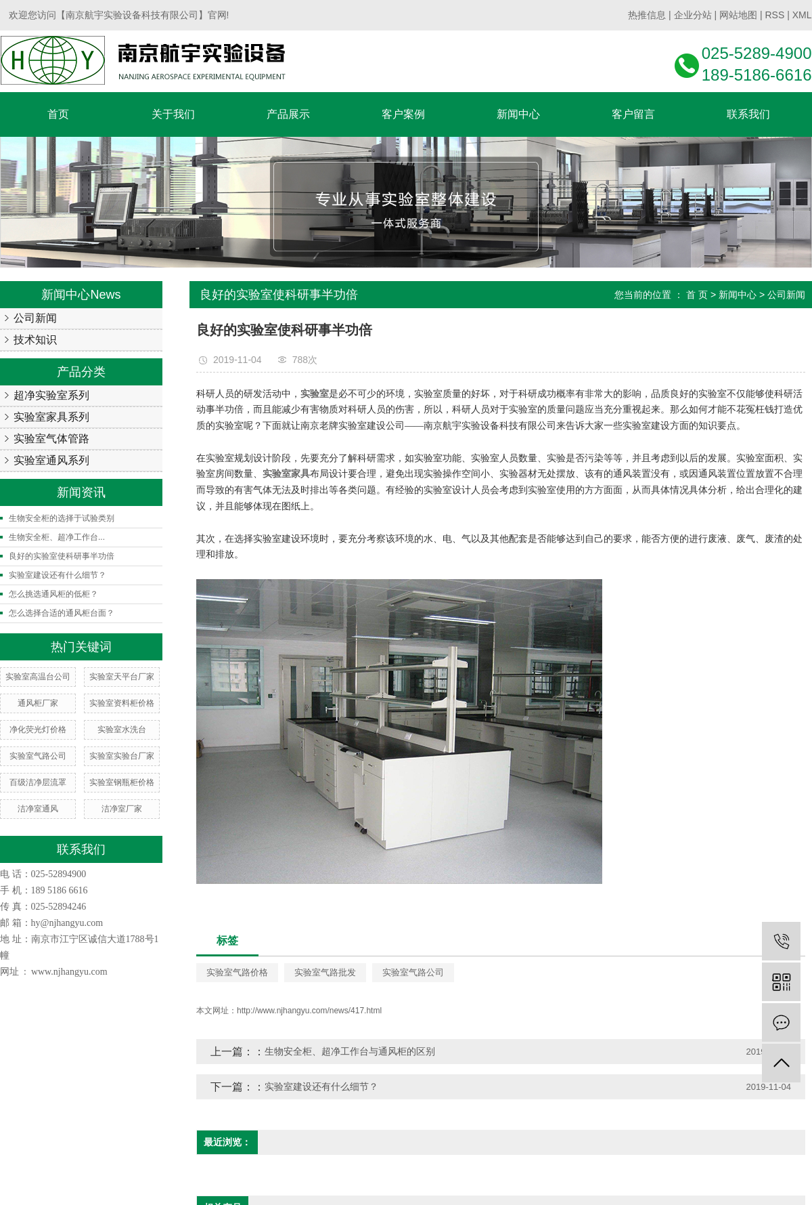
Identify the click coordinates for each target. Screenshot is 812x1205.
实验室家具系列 (51, 417)
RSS (774, 14)
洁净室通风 (38, 808)
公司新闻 (35, 318)
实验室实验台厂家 (121, 756)
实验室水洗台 (121, 729)
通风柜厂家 (38, 703)
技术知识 (35, 339)
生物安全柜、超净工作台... (57, 537)
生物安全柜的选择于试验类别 (61, 518)
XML (802, 14)
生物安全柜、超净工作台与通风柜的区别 (350, 1051)
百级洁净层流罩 (37, 782)
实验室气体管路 (51, 438)
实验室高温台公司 (37, 676)
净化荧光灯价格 (37, 729)
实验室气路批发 (325, 972)
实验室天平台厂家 (121, 676)
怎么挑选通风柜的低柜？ (53, 594)
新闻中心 (738, 294)
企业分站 (693, 14)
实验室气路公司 (37, 756)
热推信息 (647, 14)
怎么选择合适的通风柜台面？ (61, 613)
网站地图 (738, 14)
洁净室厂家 (122, 808)
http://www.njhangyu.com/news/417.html (309, 1010)
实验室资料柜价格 (121, 703)
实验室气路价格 (237, 972)
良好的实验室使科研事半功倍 (61, 556)
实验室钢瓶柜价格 (121, 782)
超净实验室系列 (51, 395)
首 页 (697, 294)
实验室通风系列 (51, 460)
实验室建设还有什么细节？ (57, 575)
